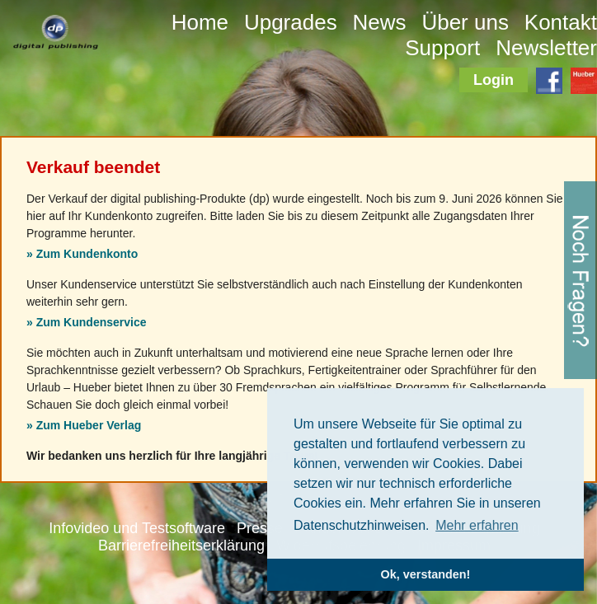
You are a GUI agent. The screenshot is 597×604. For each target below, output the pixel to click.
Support (442, 47)
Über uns (465, 22)
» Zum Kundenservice (86, 322)
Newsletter (546, 47)
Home (200, 22)
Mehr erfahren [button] (477, 525)
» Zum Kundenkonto (82, 253)
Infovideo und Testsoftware (137, 528)
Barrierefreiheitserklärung (181, 545)
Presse (260, 528)
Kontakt (560, 22)
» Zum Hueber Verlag (83, 425)
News (380, 22)
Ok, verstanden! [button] (426, 574)
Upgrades (290, 22)
